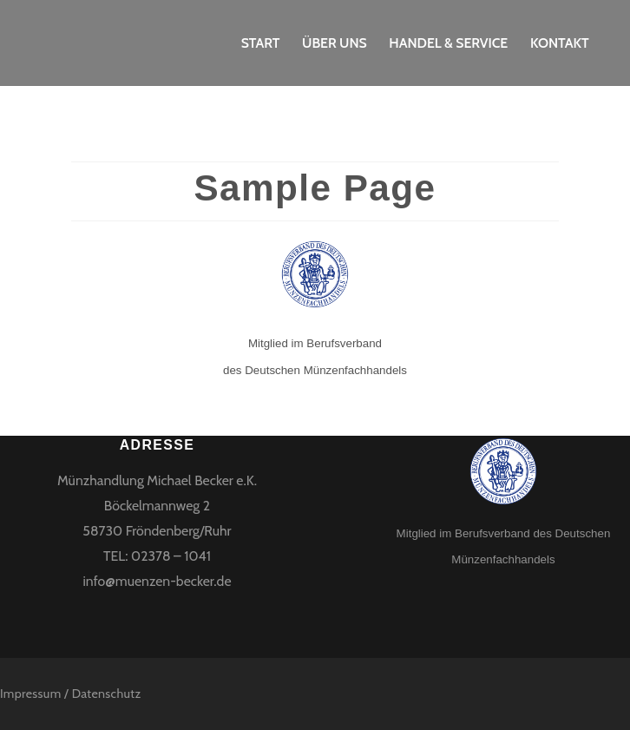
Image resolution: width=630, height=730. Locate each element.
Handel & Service (448, 43)
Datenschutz (106, 693)
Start (260, 43)
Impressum (31, 693)
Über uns (334, 43)
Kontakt (559, 43)
